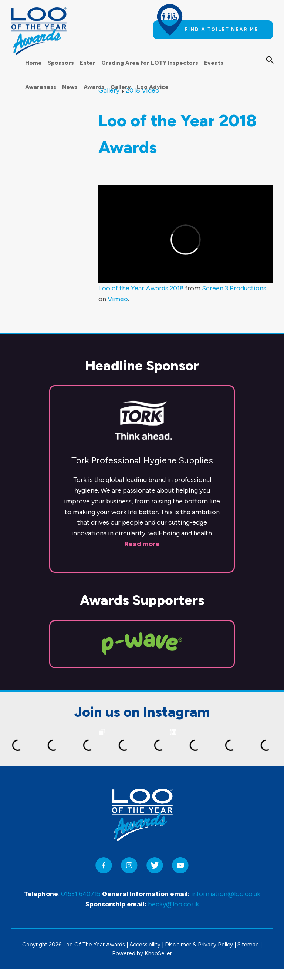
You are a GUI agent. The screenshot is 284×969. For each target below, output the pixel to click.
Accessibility (144, 944)
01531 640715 (81, 894)
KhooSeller (158, 953)
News (70, 87)
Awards (94, 87)
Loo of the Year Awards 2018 (141, 288)
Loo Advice (153, 87)
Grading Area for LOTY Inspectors (149, 63)
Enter (87, 63)
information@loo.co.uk (225, 894)
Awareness (40, 87)
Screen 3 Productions (234, 288)
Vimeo (118, 299)
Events (213, 63)
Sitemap (248, 944)
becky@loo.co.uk (173, 904)
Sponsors (61, 63)
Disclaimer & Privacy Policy (199, 944)
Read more (142, 544)
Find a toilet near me (221, 29)
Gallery (121, 87)
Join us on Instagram (142, 712)
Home (33, 63)
